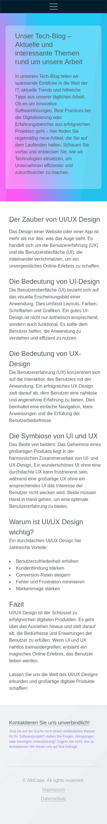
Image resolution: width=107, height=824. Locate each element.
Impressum (53, 789)
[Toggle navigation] (53, 6)
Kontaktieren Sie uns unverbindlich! (49, 723)
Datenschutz (53, 798)
